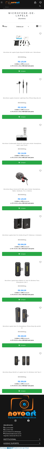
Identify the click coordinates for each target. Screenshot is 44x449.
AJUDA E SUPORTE (11, 443)
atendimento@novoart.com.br (12, 433)
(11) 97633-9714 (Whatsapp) (12, 431)
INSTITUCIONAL (9, 439)
